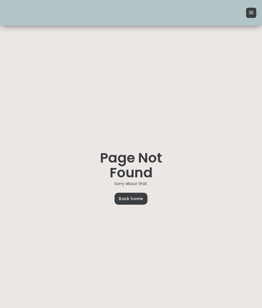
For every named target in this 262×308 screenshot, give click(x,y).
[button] (251, 13)
